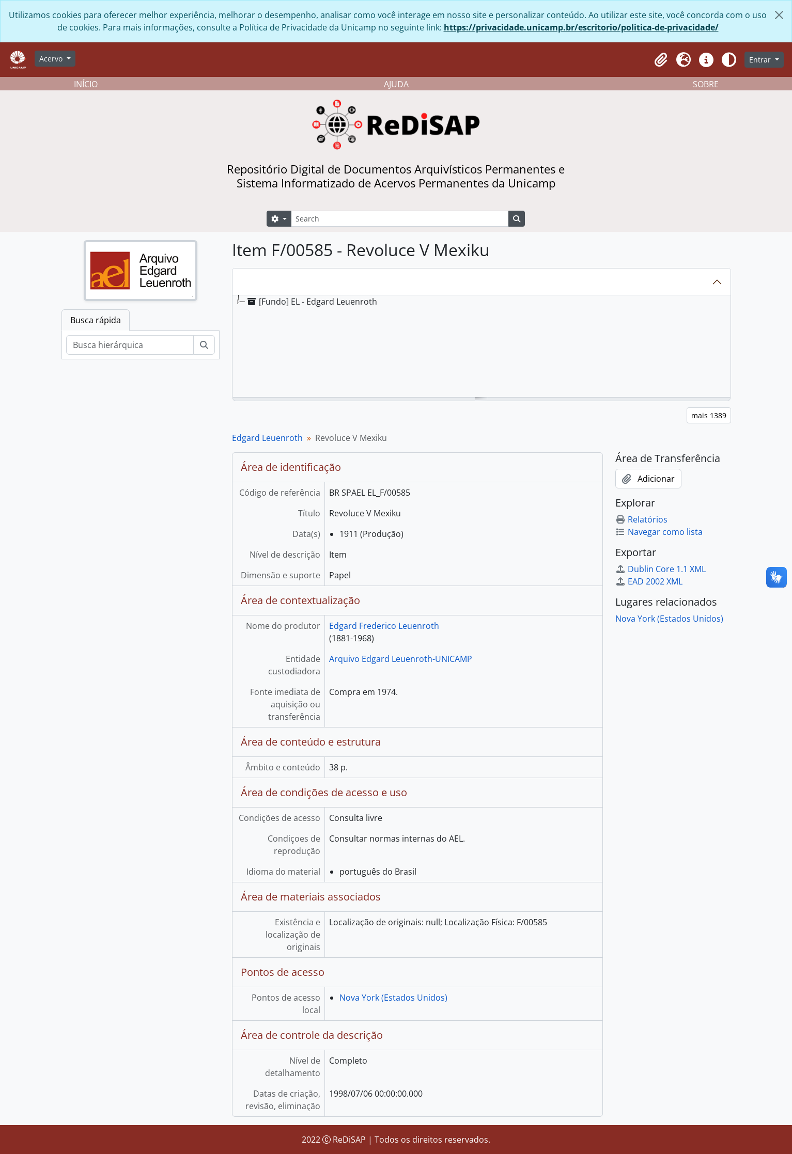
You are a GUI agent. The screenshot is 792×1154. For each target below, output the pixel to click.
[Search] (400, 219)
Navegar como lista (659, 532)
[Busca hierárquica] (130, 345)
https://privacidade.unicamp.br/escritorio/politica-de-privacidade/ (581, 27)
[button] (660, 60)
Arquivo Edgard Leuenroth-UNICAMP (400, 659)
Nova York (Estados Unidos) (393, 997)
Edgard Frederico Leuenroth (384, 625)
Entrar (761, 60)
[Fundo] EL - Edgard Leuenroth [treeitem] (311, 301)
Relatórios (641, 519)
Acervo (52, 59)
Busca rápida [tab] (95, 320)
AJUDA (396, 84)
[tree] (481, 347)
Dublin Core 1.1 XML (660, 569)
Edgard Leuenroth (267, 438)
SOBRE (706, 84)
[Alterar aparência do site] (729, 60)
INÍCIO (86, 84)
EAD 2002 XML (648, 581)
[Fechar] (779, 15)
